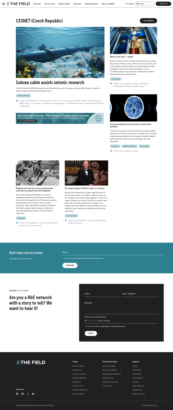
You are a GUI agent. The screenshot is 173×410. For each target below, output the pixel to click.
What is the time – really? (121, 57)
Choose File (92, 321)
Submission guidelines (111, 374)
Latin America (37, 103)
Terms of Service (95, 258)
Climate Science (64, 4)
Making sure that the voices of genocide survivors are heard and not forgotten (34, 189)
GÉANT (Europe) (81, 101)
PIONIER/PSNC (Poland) (75, 103)
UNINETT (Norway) (75, 223)
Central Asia (137, 378)
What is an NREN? (108, 4)
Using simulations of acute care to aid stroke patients (130, 125)
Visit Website (148, 21)
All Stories (37, 4)
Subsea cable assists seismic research (50, 82)
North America (36, 225)
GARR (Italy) (144, 84)
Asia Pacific (137, 370)
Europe (54, 101)
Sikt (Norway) (25, 106)
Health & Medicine (91, 4)
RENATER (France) (138, 86)
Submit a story (108, 378)
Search (129, 4)
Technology (116, 79)
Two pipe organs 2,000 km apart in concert (84, 188)
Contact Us (163, 4)
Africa (135, 366)
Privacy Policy (82, 258)
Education (77, 4)
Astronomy (77, 370)
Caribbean (137, 374)
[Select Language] (145, 4)
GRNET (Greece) (25, 103)
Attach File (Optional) (95, 317)
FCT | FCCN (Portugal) (66, 101)
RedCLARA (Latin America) (95, 103)
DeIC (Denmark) (44, 101)
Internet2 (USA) (24, 225)
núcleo (154, 405)
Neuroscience (78, 394)
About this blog (108, 366)
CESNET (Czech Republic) (28, 101)
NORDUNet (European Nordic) (54, 103)
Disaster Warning (23, 96)
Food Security (78, 386)
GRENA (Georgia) (94, 101)
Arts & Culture (49, 4)
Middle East (137, 390)
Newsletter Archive (110, 382)
